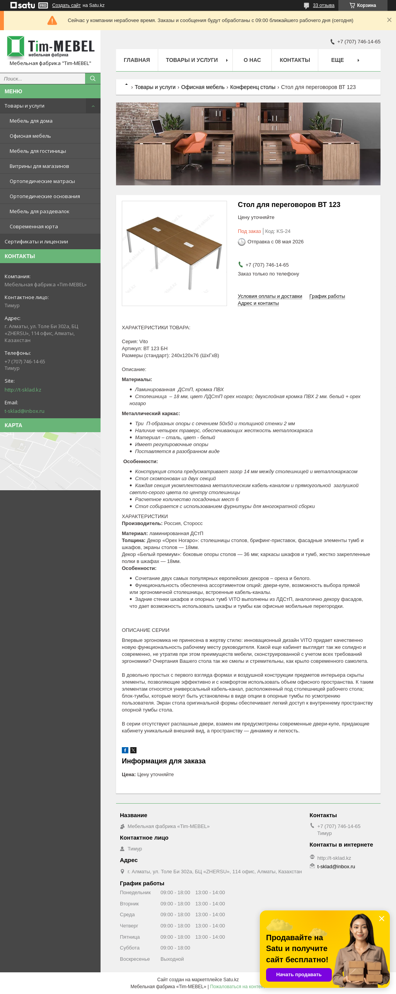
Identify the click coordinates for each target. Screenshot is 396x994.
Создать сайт (66, 5)
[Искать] (93, 78)
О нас (252, 60)
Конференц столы (252, 87)
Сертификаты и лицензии (36, 241)
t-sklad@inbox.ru (24, 410)
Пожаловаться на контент (237, 986)
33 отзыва (324, 5)
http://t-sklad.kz (23, 389)
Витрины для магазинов (39, 166)
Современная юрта (34, 226)
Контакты (295, 60)
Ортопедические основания (45, 196)
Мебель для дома (31, 120)
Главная (137, 60)
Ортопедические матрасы (42, 181)
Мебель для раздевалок (40, 211)
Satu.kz (231, 979)
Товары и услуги (24, 105)
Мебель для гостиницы (38, 150)
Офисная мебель (30, 135)
